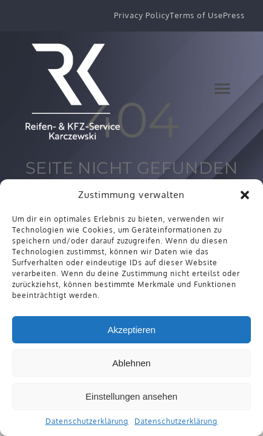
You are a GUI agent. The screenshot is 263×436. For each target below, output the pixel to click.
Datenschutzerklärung (86, 421)
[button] (245, 195)
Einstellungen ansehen (131, 396)
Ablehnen (131, 363)
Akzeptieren (131, 330)
